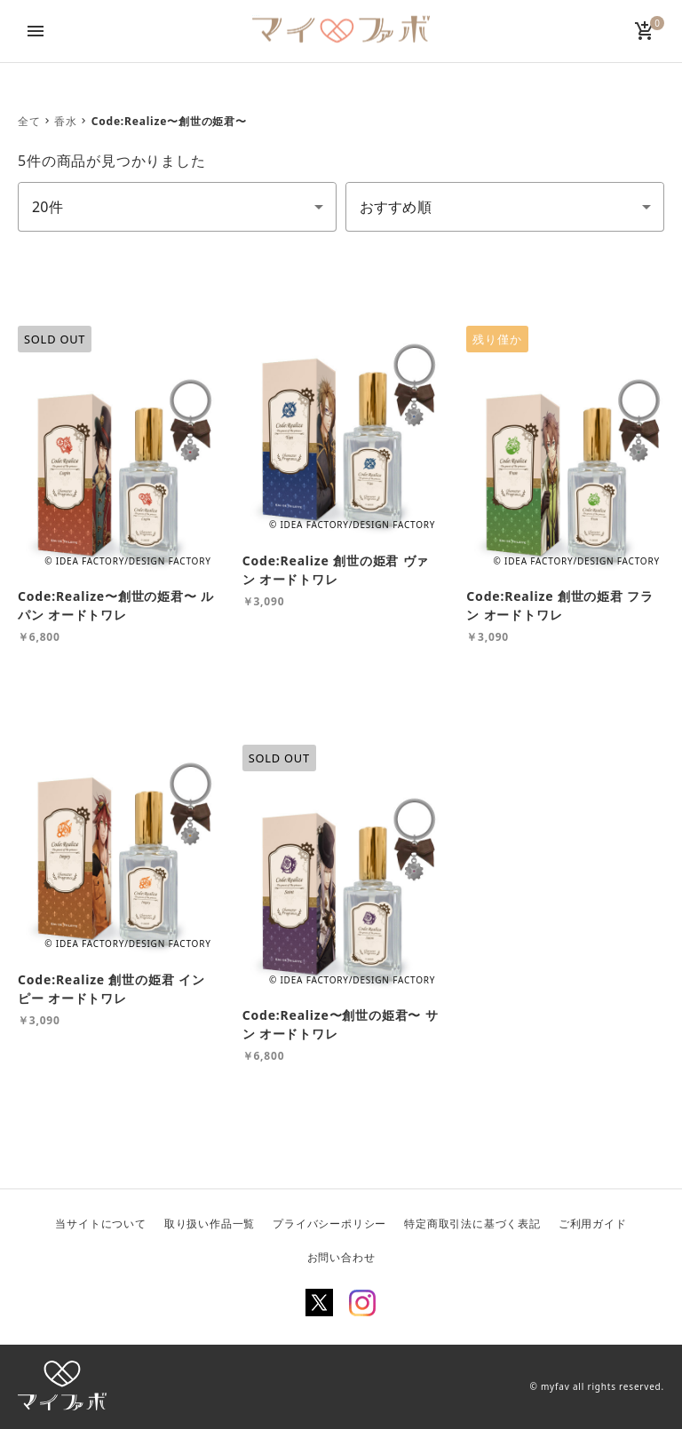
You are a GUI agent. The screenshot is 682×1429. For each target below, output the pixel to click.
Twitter (320, 1303)
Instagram (362, 1303)
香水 (65, 121)
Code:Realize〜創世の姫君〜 (169, 121)
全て (29, 121)
